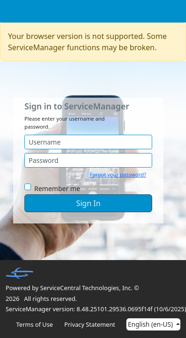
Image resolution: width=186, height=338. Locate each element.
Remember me (57, 188)
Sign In (88, 203)
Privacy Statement (89, 324)
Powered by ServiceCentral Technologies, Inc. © (72, 288)
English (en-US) (151, 324)
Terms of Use (34, 324)
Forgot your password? (118, 174)
